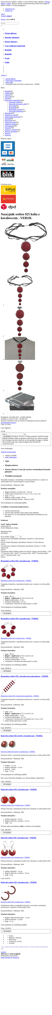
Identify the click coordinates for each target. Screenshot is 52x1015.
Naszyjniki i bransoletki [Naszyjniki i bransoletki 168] (12, 100)
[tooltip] (25, 440)
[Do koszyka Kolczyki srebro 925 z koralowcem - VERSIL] (6, 832)
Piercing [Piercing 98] (7, 119)
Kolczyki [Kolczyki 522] (8, 97)
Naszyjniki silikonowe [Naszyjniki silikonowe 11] (16, 111)
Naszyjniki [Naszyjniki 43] (12, 106)
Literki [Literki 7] (7, 98)
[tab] (28, 461)
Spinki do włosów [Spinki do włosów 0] (10, 124)
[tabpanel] (26, 491)
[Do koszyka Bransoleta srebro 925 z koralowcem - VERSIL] (6, 613)
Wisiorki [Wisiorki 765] (7, 128)
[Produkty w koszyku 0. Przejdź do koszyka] (6, 16)
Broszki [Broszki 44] (7, 91)
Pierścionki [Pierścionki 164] (8, 120)
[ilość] (15, 434)
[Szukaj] (1, 25)
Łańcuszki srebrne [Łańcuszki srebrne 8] (15, 102)
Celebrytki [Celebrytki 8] (8, 93)
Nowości (8, 133)
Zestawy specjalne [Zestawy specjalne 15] (11, 131)
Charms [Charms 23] (7, 95)
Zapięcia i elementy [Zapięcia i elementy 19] (11, 130)
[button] (10, 455)
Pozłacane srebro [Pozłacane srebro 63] (10, 122)
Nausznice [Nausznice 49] (8, 113)
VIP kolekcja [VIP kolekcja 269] (9, 126)
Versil (3, 14)
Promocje (8, 135)
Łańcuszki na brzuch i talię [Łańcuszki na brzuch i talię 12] (17, 104)
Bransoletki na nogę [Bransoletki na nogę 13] (15, 109)
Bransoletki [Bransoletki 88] (12, 108)
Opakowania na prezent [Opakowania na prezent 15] (12, 117)
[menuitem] (11, 33)
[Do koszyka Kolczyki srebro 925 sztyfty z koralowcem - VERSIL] (6, 784)
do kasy (3, 19)
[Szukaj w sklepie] (10, 23)
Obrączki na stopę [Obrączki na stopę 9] (10, 115)
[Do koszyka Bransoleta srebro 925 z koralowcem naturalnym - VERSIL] (6, 730)
